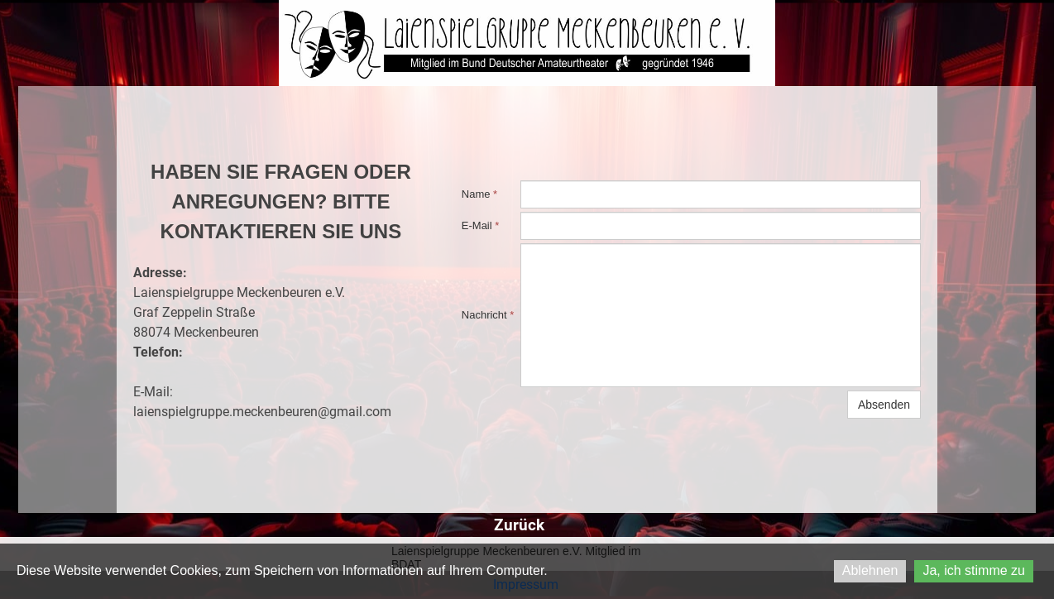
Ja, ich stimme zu (973, 570)
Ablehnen (870, 570)
